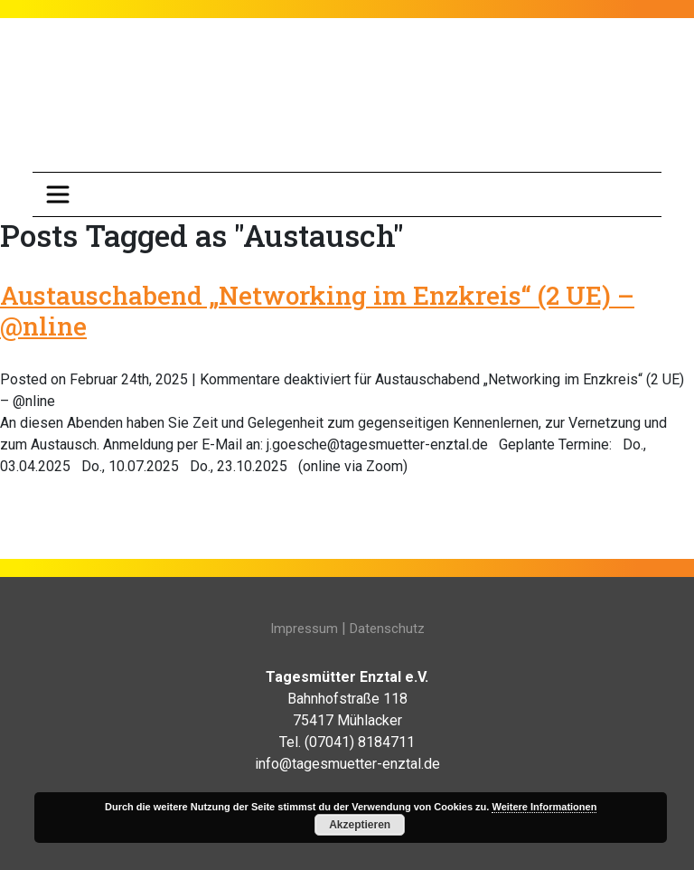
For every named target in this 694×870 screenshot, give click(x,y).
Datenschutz (387, 628)
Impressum (304, 628)
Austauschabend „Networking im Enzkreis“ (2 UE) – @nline (317, 311)
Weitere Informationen (544, 806)
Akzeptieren (359, 824)
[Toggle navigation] (57, 194)
